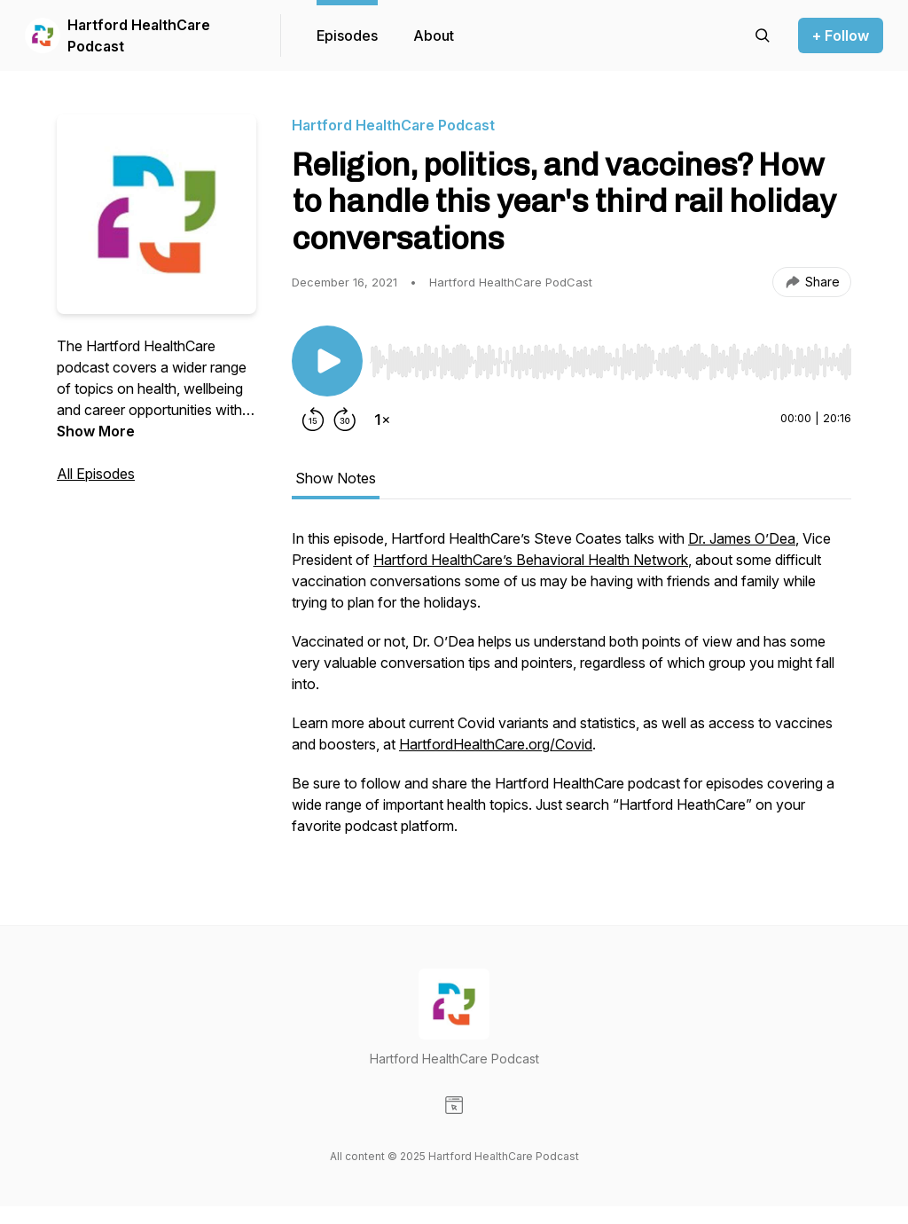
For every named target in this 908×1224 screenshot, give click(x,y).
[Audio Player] (610, 356)
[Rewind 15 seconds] (313, 419)
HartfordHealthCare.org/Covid (495, 744)
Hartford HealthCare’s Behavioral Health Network (530, 560)
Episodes (347, 35)
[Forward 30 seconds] (345, 419)
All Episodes (96, 474)
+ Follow (840, 35)
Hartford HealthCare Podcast (138, 35)
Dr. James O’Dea (741, 538)
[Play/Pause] (327, 361)
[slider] (610, 362)
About (433, 35)
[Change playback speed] (382, 419)
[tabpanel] (571, 691)
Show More (96, 431)
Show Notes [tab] (335, 478)
